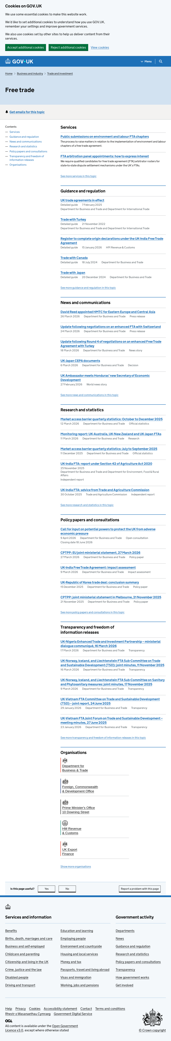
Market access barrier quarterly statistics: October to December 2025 (112, 419)
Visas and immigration (76, 977)
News (120, 938)
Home (8, 73)
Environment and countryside (81, 946)
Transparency (125, 970)
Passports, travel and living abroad (85, 970)
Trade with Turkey (73, 219)
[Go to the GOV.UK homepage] (19, 61)
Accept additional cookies (25, 47)
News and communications (26, 141)
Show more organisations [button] (76, 866)
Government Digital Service (73, 1014)
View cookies (100, 47)
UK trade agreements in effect (82, 200)
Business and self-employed (25, 946)
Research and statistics (23, 146)
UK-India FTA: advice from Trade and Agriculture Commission (105, 490)
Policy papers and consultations (28, 151)
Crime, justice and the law (23, 970)
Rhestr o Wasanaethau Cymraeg (27, 1014)
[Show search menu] (160, 61)
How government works (132, 977)
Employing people (73, 938)
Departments (125, 931)
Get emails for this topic (27, 112)
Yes (50, 888)
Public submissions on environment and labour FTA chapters (105, 137)
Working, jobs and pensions (80, 985)
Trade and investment (60, 73)
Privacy (20, 1009)
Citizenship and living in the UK (26, 962)
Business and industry (30, 73)
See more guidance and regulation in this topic (88, 287)
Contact (86, 1009)
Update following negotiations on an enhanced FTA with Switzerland (111, 327)
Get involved (124, 985)
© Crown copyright (152, 1030)
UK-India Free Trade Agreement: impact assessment (98, 567)
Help (8, 1009)
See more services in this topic (78, 176)
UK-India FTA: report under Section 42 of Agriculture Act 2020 (106, 464)
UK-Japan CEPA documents (80, 361)
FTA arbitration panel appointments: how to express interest (105, 156)
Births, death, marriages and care (28, 938)
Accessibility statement (60, 1009)
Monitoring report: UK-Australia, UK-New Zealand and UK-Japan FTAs (111, 434)
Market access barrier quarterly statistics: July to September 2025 (109, 449)
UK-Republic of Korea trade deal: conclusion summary (100, 582)
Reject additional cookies (68, 47)
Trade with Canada (74, 258)
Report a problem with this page (140, 888)
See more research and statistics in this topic (87, 505)
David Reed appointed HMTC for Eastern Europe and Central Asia (108, 312)
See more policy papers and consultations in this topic (92, 612)
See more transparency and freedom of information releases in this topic (103, 737)
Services (15, 132)
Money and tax (71, 962)
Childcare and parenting (22, 954)
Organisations (18, 164)
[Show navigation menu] (146, 61)
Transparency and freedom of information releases (27, 158)
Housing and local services (79, 954)
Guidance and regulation (24, 136)
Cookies (34, 1009)
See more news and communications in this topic (89, 395)
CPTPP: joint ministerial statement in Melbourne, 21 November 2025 (111, 597)
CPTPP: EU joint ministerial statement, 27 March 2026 (100, 553)
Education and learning (77, 931)
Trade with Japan (73, 273)
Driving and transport (20, 985)
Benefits (11, 931)
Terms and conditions (110, 1009)
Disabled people (16, 977)
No (71, 888)
